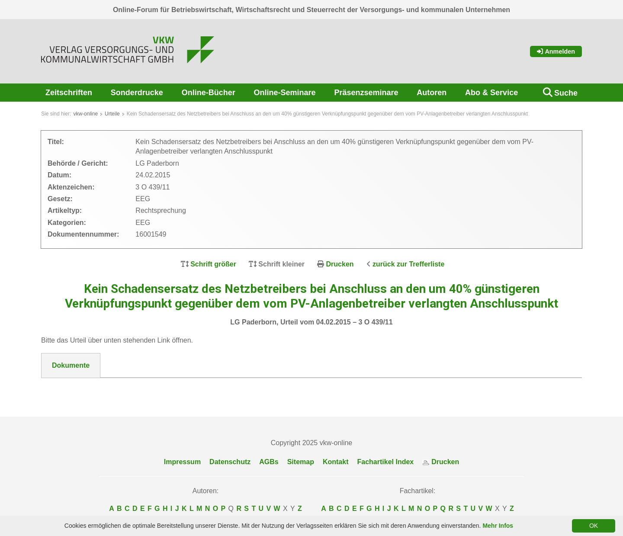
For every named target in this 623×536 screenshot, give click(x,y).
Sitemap (300, 461)
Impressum (182, 461)
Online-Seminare (285, 92)
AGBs (268, 461)
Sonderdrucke (137, 92)
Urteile (112, 114)
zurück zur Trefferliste (408, 264)
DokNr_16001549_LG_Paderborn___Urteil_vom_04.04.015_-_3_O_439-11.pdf (177, 388)
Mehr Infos (497, 525)
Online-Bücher (208, 92)
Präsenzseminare (366, 92)
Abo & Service (491, 92)
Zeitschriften (68, 92)
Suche (566, 93)
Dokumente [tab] (71, 365)
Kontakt (336, 461)
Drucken (340, 264)
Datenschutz (229, 461)
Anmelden (556, 51)
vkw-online (85, 114)
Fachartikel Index (385, 461)
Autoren (431, 92)
